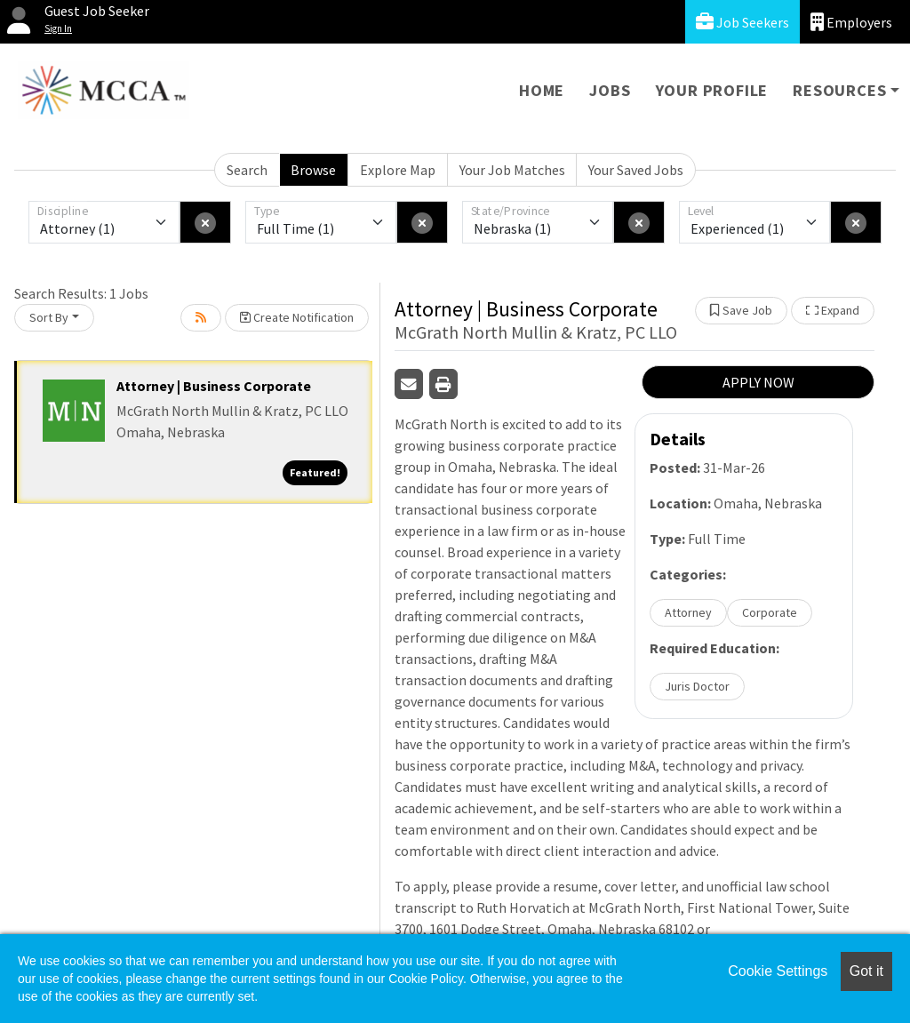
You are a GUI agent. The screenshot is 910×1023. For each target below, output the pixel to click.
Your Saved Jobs (635, 170)
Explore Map (397, 170)
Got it (866, 971)
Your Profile (712, 90)
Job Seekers (742, 22)
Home (541, 90)
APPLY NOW (758, 382)
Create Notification (297, 317)
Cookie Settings (777, 971)
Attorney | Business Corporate (213, 386)
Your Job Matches (512, 170)
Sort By (48, 317)
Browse (313, 170)
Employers (851, 22)
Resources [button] (839, 90)
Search (247, 170)
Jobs (609, 90)
